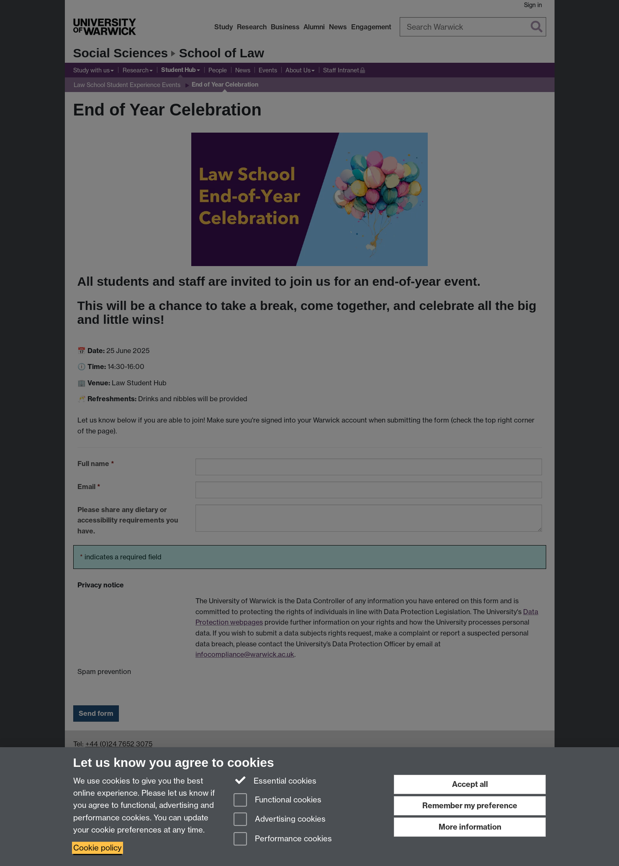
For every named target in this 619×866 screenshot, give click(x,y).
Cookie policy (97, 848)
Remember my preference (469, 805)
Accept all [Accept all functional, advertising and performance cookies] (470, 784)
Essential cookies (275, 780)
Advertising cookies (280, 820)
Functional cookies (277, 800)
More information (470, 827)
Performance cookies (283, 839)
